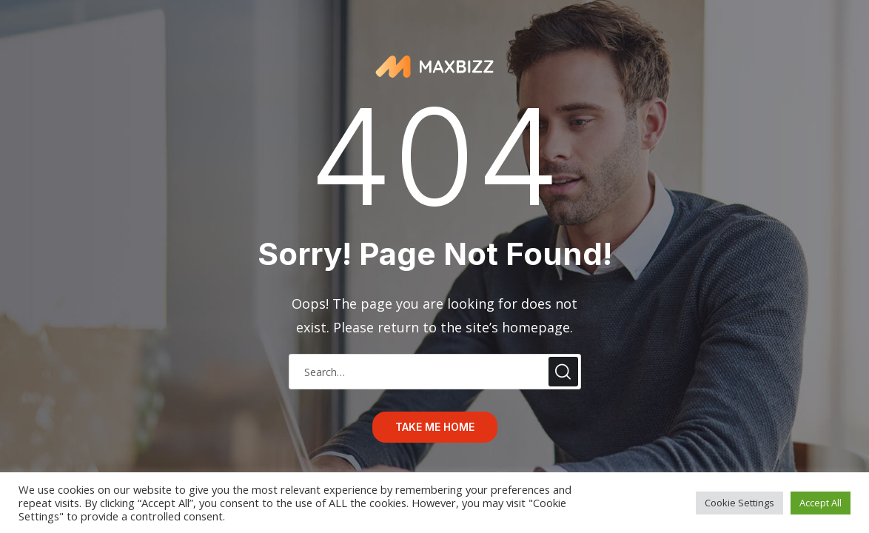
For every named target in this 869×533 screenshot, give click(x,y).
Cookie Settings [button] (739, 502)
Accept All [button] (820, 502)
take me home (434, 426)
